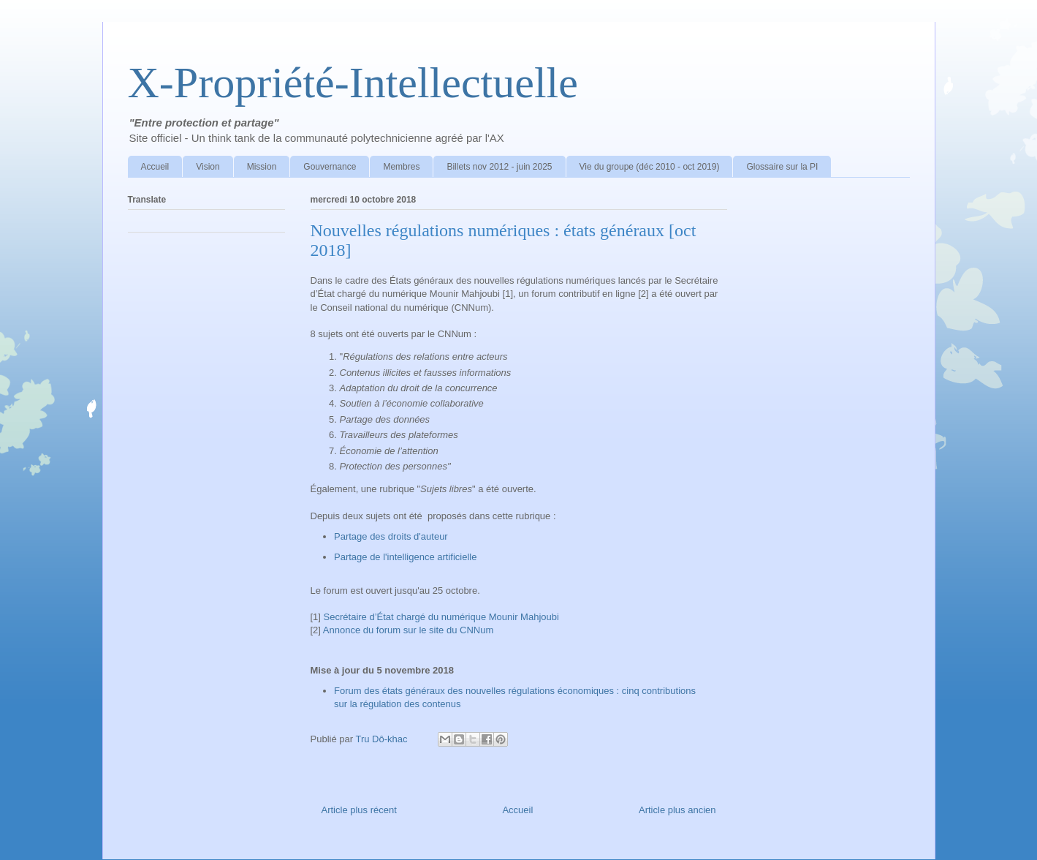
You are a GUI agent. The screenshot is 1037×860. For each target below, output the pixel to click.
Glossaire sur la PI (782, 167)
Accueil (155, 167)
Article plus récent (359, 809)
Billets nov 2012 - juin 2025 (499, 167)
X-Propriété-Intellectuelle (353, 83)
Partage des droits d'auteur (391, 536)
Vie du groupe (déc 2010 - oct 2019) (650, 167)
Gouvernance (329, 167)
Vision (207, 167)
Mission (262, 167)
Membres (401, 167)
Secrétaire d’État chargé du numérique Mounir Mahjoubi (440, 616)
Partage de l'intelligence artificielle (405, 556)
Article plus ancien (677, 809)
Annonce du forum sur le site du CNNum (408, 630)
